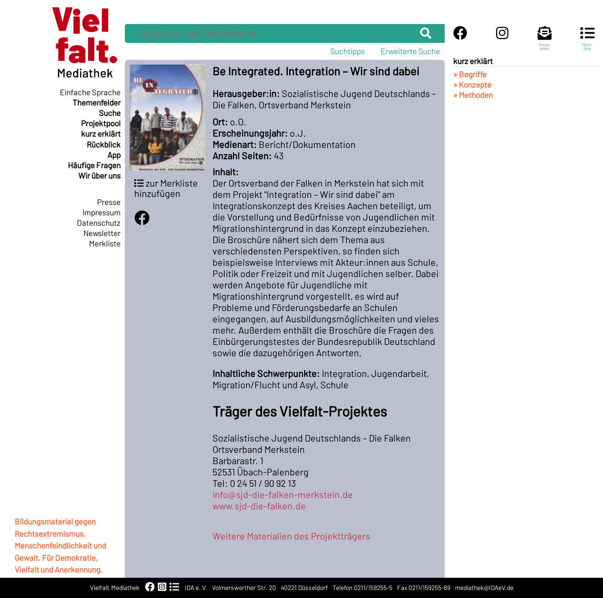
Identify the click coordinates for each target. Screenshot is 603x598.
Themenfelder (97, 102)
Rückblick (104, 144)
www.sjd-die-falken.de (259, 505)
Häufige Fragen (94, 165)
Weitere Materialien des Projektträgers (291, 535)
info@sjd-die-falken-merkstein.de (282, 494)
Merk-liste (587, 42)
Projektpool (101, 123)
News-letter (545, 42)
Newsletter (102, 233)
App (114, 154)
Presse (109, 201)
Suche (110, 112)
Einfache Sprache (90, 92)
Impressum (101, 212)
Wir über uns (99, 175)
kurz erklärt (101, 133)
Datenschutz (99, 222)
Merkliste (105, 243)
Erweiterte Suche (410, 51)
